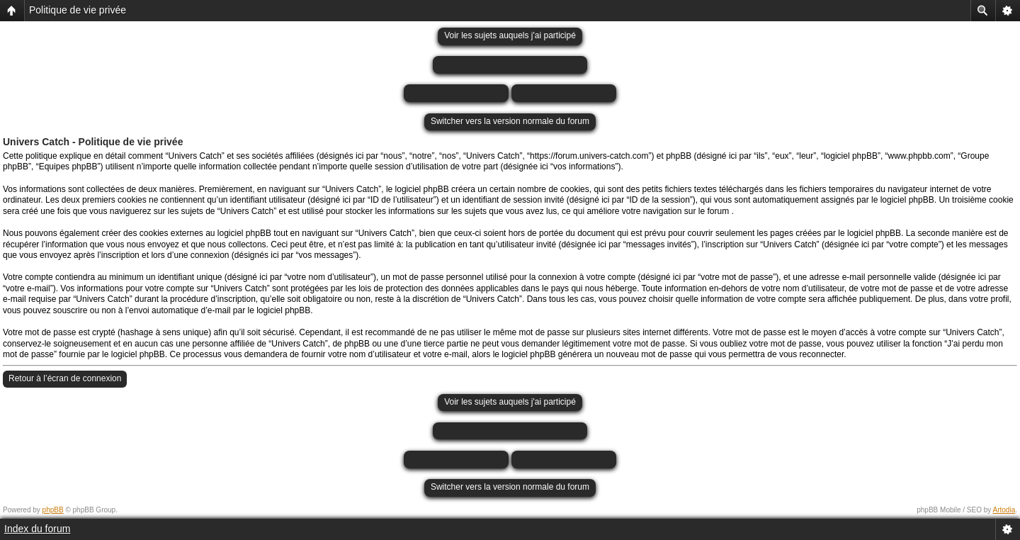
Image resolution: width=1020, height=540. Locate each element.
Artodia (1004, 510)
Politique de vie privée (77, 10)
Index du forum (37, 528)
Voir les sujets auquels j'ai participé (510, 35)
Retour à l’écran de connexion (64, 378)
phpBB (53, 510)
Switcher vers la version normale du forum (510, 121)
